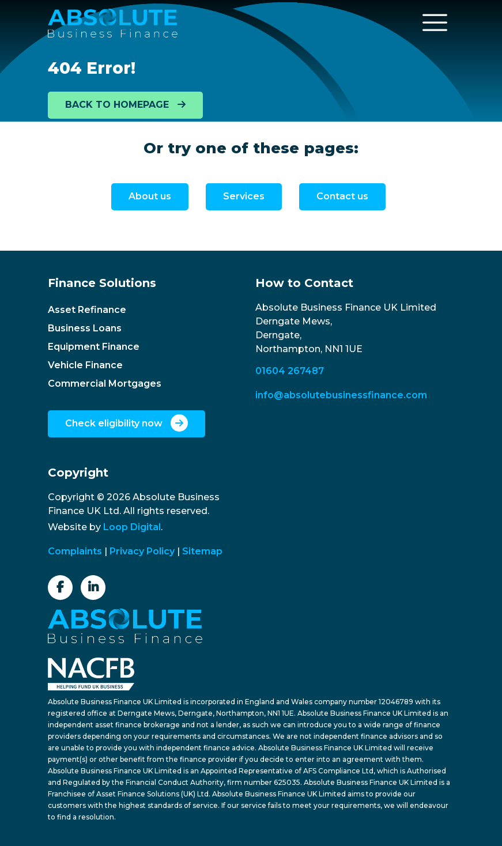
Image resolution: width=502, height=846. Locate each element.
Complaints (75, 551)
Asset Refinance (87, 309)
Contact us (342, 196)
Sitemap (202, 551)
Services (244, 196)
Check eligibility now (126, 423)
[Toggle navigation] (435, 22)
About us (150, 196)
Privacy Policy (142, 551)
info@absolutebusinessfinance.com (341, 395)
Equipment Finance (93, 346)
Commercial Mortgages (104, 383)
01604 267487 (289, 370)
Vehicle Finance (85, 365)
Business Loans (85, 328)
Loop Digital (132, 527)
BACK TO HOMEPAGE (125, 104)
